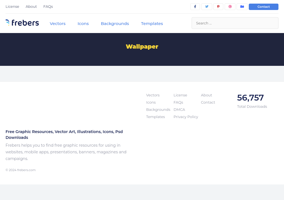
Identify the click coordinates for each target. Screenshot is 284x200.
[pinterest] (218, 6)
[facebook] (195, 6)
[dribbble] (230, 6)
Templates (152, 23)
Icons (83, 23)
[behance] (242, 6)
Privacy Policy (186, 116)
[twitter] (206, 6)
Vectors (57, 23)
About (31, 6)
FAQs (48, 6)
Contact (263, 7)
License (12, 6)
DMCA (179, 109)
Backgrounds (115, 23)
